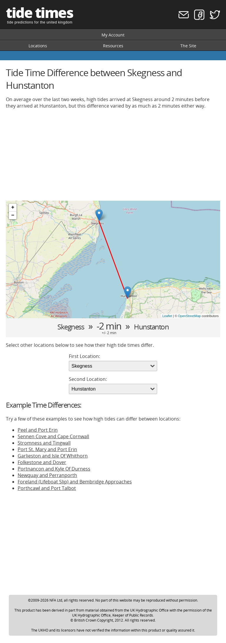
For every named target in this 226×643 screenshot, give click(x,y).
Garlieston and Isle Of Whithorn (53, 456)
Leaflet (167, 316)
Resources (113, 45)
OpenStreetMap (189, 316)
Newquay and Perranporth (47, 475)
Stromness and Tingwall (44, 443)
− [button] (12, 215)
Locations (38, 45)
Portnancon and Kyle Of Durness (54, 468)
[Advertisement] (113, 155)
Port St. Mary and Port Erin (47, 449)
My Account (113, 35)
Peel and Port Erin (38, 430)
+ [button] (12, 207)
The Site (188, 45)
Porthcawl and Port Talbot (47, 488)
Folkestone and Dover (42, 462)
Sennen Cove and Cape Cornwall (53, 436)
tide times (39, 12)
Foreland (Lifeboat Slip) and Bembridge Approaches (75, 481)
